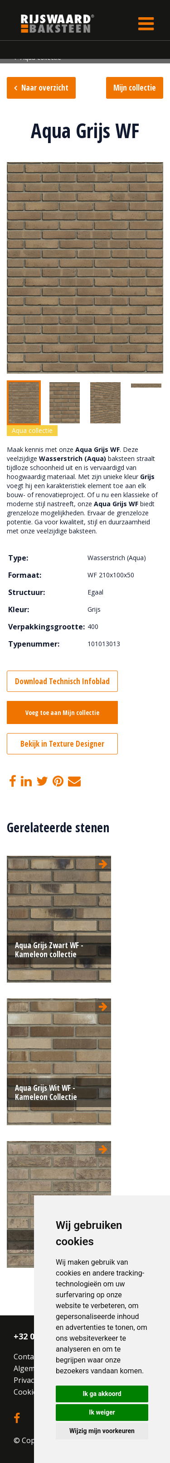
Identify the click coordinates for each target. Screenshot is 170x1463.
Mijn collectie (134, 87)
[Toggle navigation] (146, 23)
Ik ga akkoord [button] (102, 1393)
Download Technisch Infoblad (62, 681)
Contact (27, 1357)
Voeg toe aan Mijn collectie (62, 712)
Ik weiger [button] (102, 1412)
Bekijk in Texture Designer (62, 744)
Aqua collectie (32, 430)
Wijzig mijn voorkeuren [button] (102, 1430)
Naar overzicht (44, 87)
